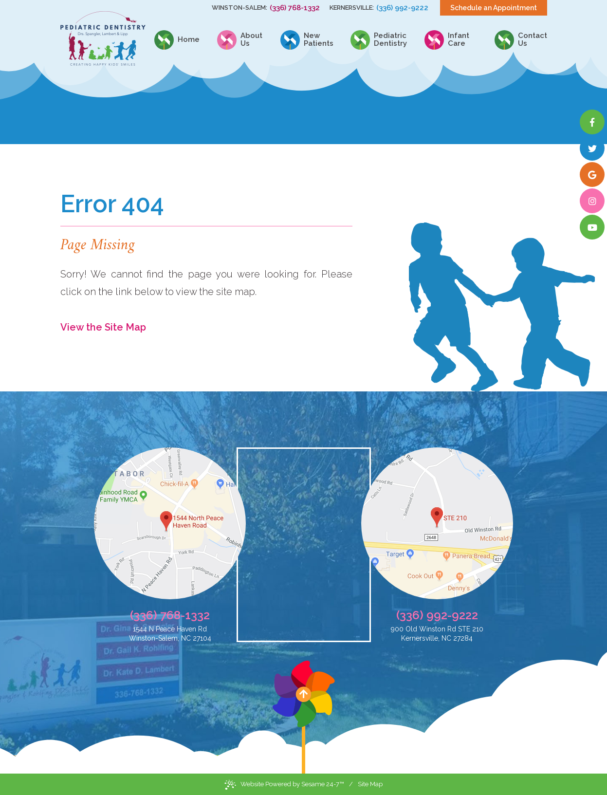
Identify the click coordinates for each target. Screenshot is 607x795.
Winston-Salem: (239, 7)
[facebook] (592, 122)
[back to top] (304, 717)
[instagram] (592, 200)
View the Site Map (103, 327)
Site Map (370, 784)
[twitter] (592, 148)
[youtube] (592, 227)
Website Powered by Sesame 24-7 (284, 785)
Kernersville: (352, 7)
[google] (592, 174)
